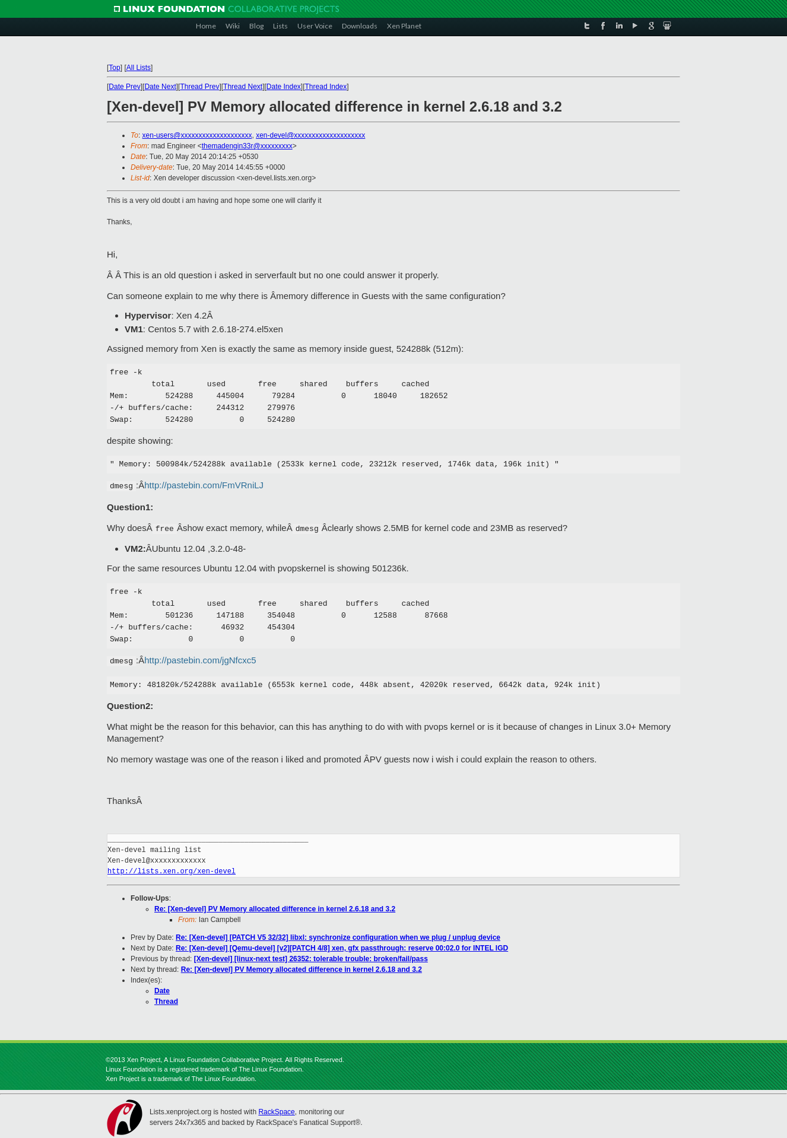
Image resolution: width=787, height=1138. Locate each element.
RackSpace (276, 1112)
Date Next (160, 86)
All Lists (138, 67)
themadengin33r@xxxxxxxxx (247, 146)
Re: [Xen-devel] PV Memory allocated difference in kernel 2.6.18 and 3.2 (274, 909)
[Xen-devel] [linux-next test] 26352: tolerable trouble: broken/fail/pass (311, 959)
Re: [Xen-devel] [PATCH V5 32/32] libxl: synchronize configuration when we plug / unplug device (338, 937)
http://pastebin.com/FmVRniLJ (204, 485)
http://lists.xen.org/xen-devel (171, 871)
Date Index (283, 86)
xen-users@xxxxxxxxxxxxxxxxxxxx (197, 135)
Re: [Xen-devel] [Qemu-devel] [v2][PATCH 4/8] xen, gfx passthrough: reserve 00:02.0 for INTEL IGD (342, 948)
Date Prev (124, 86)
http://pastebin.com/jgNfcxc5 (200, 660)
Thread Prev (199, 86)
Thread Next (242, 86)
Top (114, 67)
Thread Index (326, 86)
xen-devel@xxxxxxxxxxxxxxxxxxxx (310, 135)
